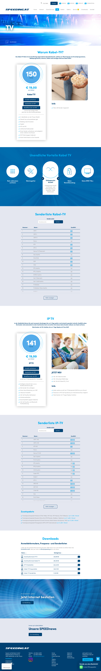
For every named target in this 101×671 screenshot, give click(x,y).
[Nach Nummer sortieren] (27, 227)
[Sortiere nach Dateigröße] (66, 553)
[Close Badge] (11, 663)
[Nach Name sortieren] (51, 227)
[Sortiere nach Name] (37, 553)
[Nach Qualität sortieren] (74, 227)
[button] (50, 298)
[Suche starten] (58, 221)
